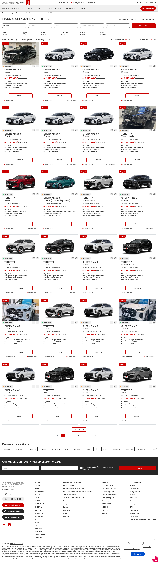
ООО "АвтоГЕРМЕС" (16, 544)
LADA (37, 482)
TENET (38, 498)
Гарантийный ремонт (109, 495)
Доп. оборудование (109, 501)
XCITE (37, 485)
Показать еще (79, 429)
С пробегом (26, 8)
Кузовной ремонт (108, 492)
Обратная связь (92, 3)
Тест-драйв (134, 501)
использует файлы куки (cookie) (77, 556)
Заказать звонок (148, 8)
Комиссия (66, 510)
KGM (37, 522)
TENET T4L (65, 33)
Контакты (81, 8)
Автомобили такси (69, 495)
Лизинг (132, 495)
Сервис (38, 8)
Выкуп (65, 507)
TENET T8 (44, 33)
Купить (59, 96)
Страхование (134, 488)
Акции (57, 8)
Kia (36, 519)
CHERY (38, 501)
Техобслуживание (108, 485)
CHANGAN (39, 504)
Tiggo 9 (24, 33)
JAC (37, 525)
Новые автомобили (9, 8)
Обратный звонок (14, 511)
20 (95, 435)
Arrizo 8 (102, 33)
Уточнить (20, 96)
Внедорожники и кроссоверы (73, 488)
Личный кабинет (14, 505)
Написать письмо (14, 517)
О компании (69, 8)
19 (89, 435)
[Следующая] (100, 435)
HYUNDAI (39, 516)
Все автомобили (69, 485)
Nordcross (39, 492)
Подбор (66, 516)
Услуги (48, 8)
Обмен (65, 513)
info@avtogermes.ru (10, 494)
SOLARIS (39, 513)
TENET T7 (5, 33)
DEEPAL (38, 507)
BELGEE (38, 495)
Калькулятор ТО (108, 498)
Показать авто (144, 25)
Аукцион (66, 504)
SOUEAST (39, 531)
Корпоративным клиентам (139, 504)
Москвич (38, 528)
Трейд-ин (133, 498)
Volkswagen (40, 534)
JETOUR (38, 510)
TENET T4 (83, 33)
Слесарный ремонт (109, 488)
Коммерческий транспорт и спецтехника (77, 492)
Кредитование (135, 492)
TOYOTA (38, 538)
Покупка (66, 501)
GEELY (38, 488)
